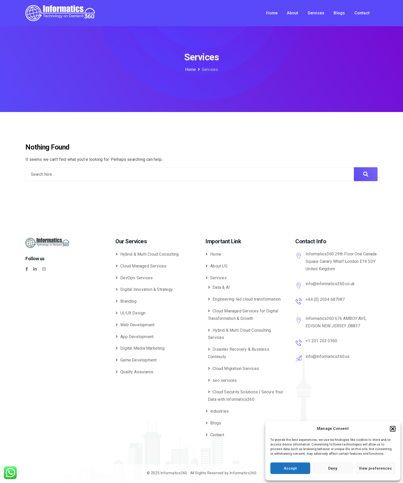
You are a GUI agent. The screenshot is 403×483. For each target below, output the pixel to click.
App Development (136, 336)
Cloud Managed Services (143, 266)
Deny (332, 468)
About (292, 13)
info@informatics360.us (328, 356)
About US (218, 266)
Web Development (137, 324)
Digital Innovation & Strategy (146, 289)
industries (219, 411)
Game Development (138, 360)
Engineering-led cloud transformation (247, 299)
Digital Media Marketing (142, 348)
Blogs (339, 13)
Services (316, 13)
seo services (225, 380)
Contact (362, 13)
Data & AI (221, 287)
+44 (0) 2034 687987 (325, 299)
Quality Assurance (136, 371)
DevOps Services (136, 277)
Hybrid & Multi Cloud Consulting (149, 254)
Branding (128, 301)
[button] (392, 428)
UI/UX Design (132, 313)
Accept (290, 468)
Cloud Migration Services (236, 368)
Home (272, 13)
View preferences (375, 468)
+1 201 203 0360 (321, 340)
